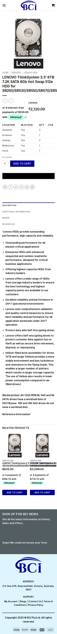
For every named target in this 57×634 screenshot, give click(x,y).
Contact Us (35, 601)
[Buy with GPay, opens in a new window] (28, 176)
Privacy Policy (35, 605)
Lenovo (33, 102)
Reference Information (16, 414)
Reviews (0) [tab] (8, 224)
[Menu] (4, 5)
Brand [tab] (5, 218)
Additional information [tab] (16, 212)
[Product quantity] (4, 163)
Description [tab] (9, 205)
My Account (10, 601)
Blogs (23, 601)
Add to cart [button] (14, 492)
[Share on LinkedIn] (32, 187)
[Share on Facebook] (10, 187)
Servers (16, 72)
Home (5, 72)
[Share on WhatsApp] (5, 187)
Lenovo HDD (30, 72)
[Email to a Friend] (21, 187)
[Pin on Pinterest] (26, 187)
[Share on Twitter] (16, 187)
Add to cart (22, 163)
